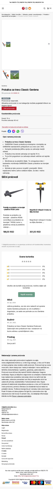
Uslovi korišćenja (7, 448)
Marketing (5, 463)
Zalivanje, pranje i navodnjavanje (32, 14)
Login (3, 430)
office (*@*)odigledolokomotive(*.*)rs (28, 478)
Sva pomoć (5, 445)
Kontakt (4, 458)
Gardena (4, 88)
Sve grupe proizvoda (8, 466)
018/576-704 (23, 2)
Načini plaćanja (6, 450)
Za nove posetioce (7, 442)
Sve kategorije (6, 14)
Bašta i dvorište (16, 14)
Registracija (5, 432)
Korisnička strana (7, 435)
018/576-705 (31, 2)
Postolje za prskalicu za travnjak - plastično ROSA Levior (14, 210)
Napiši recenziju (26, 297)
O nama (4, 455)
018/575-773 (15, 2)
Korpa (3, 437)
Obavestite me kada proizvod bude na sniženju (15, 129)
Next (48, 45)
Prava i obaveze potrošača (21, 398)
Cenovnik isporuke (7, 460)
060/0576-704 (39, 2)
